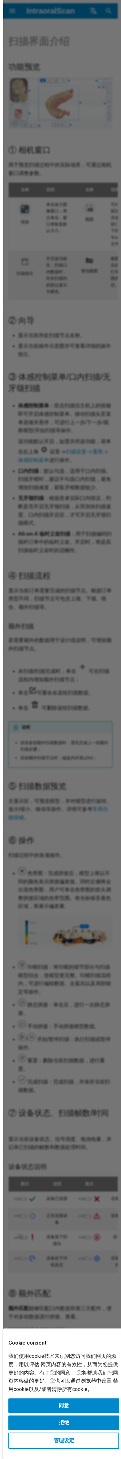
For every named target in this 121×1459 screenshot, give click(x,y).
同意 (64, 1405)
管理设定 (64, 1440)
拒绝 (64, 1422)
